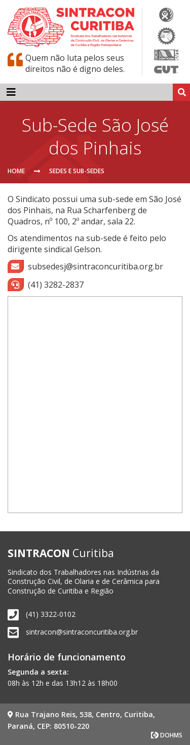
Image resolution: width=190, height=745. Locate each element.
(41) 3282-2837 (46, 284)
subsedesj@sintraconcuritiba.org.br (85, 266)
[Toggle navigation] (11, 92)
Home (16, 171)
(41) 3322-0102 (50, 614)
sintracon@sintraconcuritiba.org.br (82, 632)
